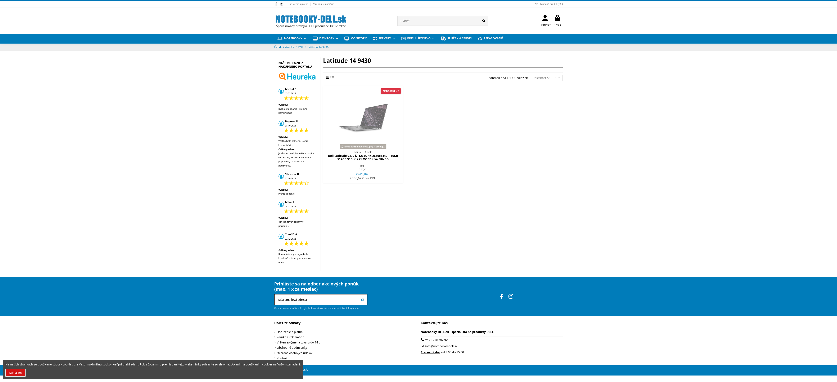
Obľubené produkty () (549, 3)
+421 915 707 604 (437, 340)
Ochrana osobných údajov (294, 353)
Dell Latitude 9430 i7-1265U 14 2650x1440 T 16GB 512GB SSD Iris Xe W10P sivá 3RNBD (363, 157)
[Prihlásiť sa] (362, 299)
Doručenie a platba (298, 3)
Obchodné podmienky (292, 348)
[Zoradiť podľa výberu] (541, 78)
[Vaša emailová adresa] (317, 299)
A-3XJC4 (363, 169)
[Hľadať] (483, 21)
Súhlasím (15, 373)
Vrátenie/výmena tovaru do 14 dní (300, 342)
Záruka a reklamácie (323, 3)
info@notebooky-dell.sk (441, 346)
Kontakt (282, 358)
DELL (363, 166)
